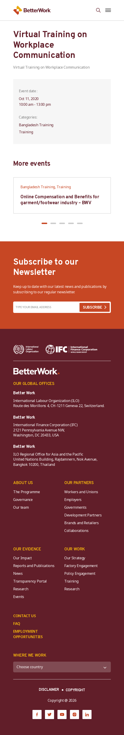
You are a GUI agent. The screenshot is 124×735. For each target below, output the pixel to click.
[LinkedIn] (87, 714)
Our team (21, 507)
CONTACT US (24, 615)
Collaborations (76, 530)
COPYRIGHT (75, 690)
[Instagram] (74, 714)
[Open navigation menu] (108, 10)
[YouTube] (62, 714)
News (18, 573)
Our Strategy (74, 557)
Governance (23, 499)
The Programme (26, 491)
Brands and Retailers (81, 522)
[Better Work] (36, 371)
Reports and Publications (33, 565)
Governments (75, 507)
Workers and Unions (81, 491)
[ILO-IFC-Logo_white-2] (26, 349)
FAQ (16, 623)
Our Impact (22, 557)
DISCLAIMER (49, 690)
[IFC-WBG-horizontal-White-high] (71, 349)
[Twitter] (49, 714)
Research (20, 588)
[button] (44, 223)
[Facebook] (37, 714)
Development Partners (83, 515)
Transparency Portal (30, 581)
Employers (73, 499)
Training (71, 581)
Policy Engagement (80, 573)
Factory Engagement (80, 565)
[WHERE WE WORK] (62, 667)
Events (18, 596)
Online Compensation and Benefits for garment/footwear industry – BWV (59, 200)
